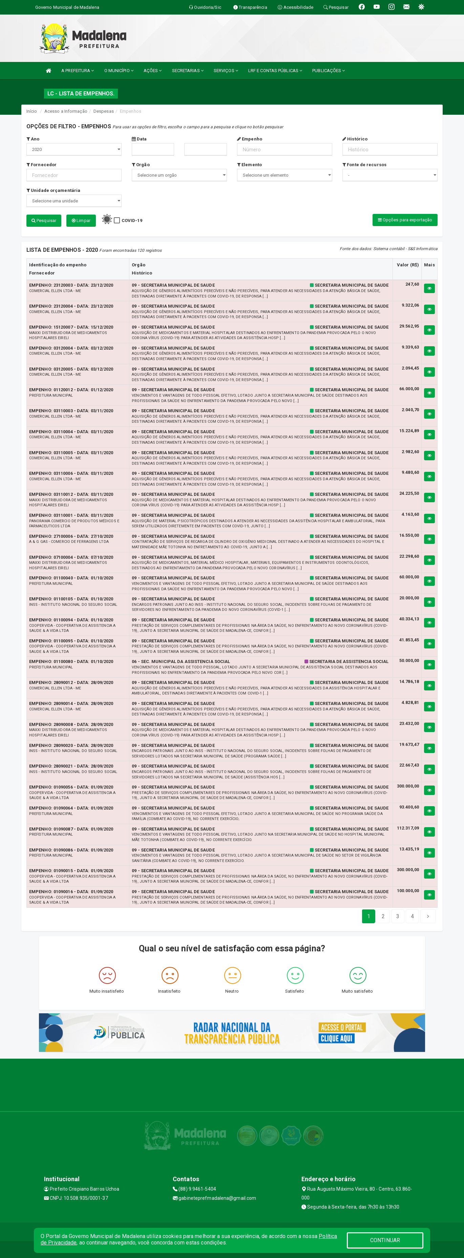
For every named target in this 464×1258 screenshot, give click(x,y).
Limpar (81, 220)
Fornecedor (41, 164)
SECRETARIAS (188, 70)
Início (31, 111)
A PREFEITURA (77, 70)
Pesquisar (43, 220)
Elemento (249, 164)
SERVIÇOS (226, 70)
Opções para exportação (405, 219)
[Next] (412, 916)
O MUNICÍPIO (118, 70)
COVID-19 (132, 220)
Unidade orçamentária (53, 190)
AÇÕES (153, 70)
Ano (33, 138)
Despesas (103, 111)
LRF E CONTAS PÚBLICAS (275, 70)
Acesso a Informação (65, 111)
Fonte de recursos (364, 164)
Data (139, 138)
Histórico (354, 138)
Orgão (141, 164)
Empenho (249, 138)
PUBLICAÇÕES (328, 70)
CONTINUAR (385, 1240)
